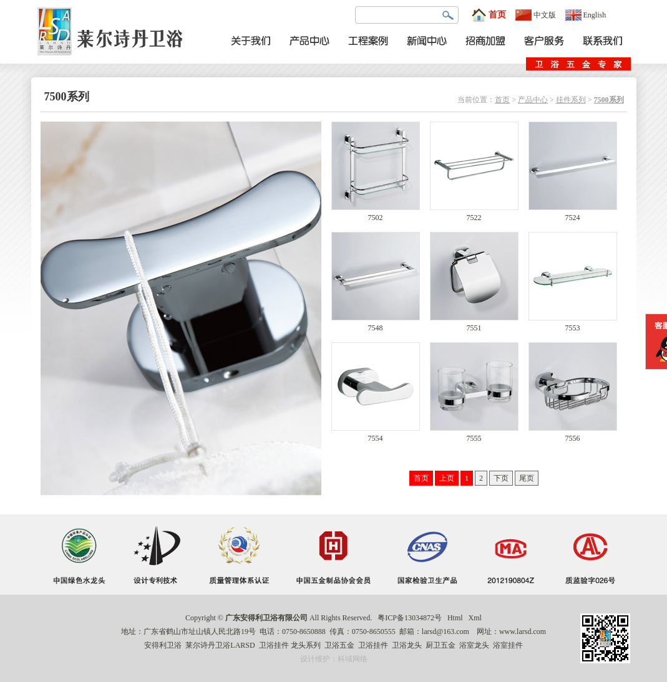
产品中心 (533, 99)
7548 (375, 324)
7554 (375, 435)
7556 (572, 435)
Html (455, 617)
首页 (488, 15)
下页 (501, 478)
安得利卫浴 (163, 645)
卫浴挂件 (274, 645)
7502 (375, 214)
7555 (474, 435)
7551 (474, 324)
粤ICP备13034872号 (409, 617)
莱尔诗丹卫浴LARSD (220, 645)
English (585, 15)
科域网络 (353, 659)
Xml (475, 617)
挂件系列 (571, 99)
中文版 (535, 15)
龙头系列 (306, 645)
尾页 (526, 478)
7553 (572, 324)
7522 (474, 214)
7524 (572, 214)
